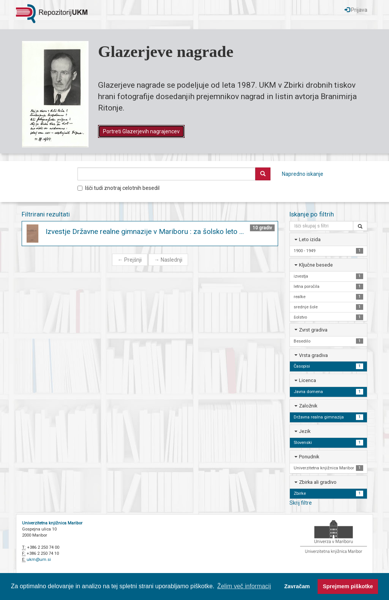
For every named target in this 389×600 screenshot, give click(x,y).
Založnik (308, 406)
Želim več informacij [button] (244, 586)
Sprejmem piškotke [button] (348, 586)
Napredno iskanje (302, 174)
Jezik (304, 431)
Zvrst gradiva (313, 330)
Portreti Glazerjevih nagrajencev (141, 131)
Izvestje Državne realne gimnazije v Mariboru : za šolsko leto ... (145, 231)
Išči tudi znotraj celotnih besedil (118, 188)
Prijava (356, 10)
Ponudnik (309, 456)
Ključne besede (316, 265)
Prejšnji (130, 260)
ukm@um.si (39, 559)
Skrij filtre (300, 503)
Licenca (307, 380)
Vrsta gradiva (313, 355)
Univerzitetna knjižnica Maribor (52, 523)
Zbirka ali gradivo (318, 482)
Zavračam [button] (297, 586)
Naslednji (168, 260)
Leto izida (310, 239)
